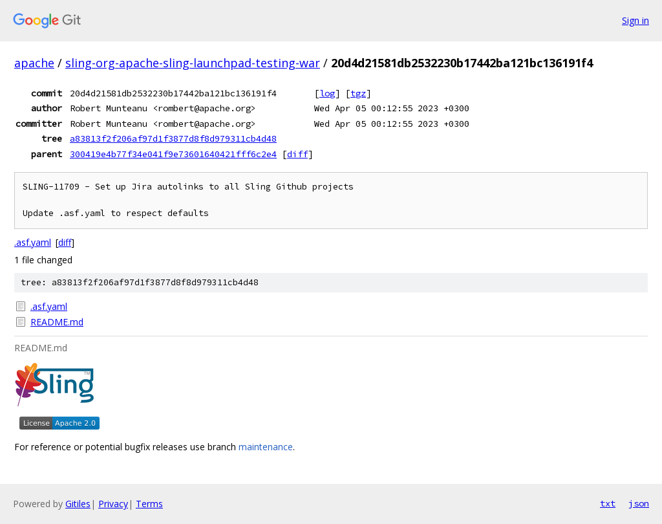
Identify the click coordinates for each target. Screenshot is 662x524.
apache (34, 63)
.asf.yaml (32, 242)
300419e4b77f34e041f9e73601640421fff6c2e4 (173, 154)
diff (297, 154)
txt (607, 503)
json (638, 503)
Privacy (113, 503)
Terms (149, 503)
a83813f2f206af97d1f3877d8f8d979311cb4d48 (173, 138)
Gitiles (78, 503)
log (327, 93)
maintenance (266, 447)
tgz (358, 93)
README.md (56, 322)
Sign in (635, 20)
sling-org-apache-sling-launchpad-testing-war (192, 63)
